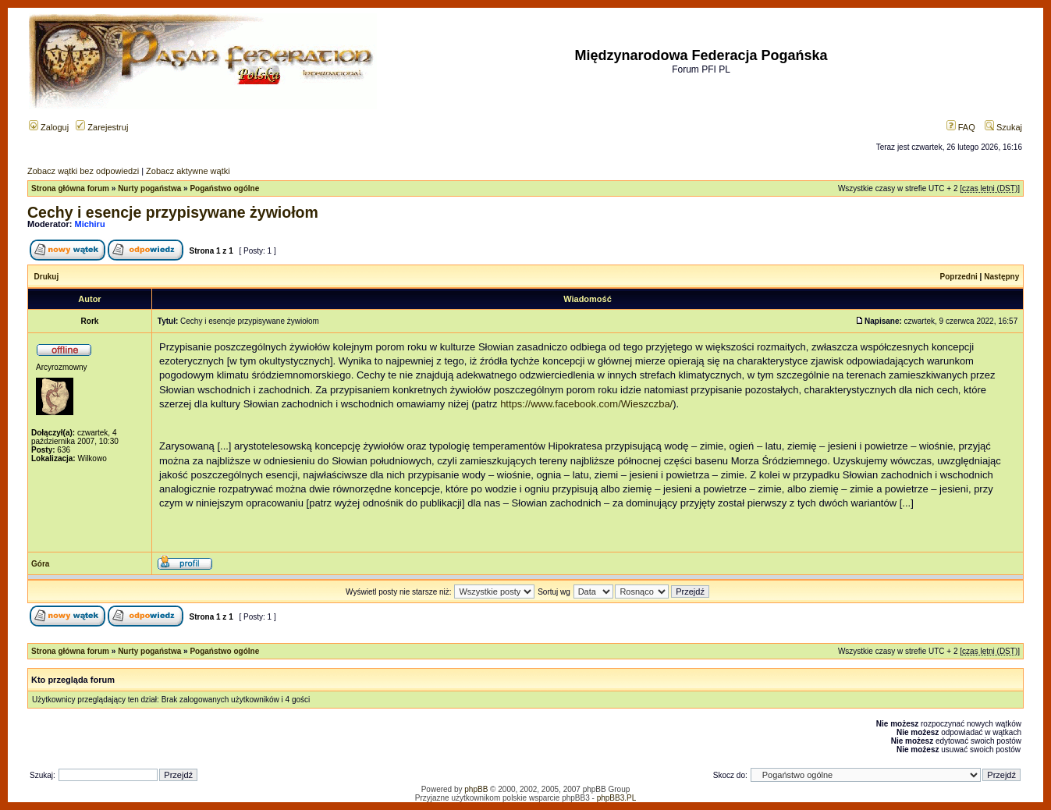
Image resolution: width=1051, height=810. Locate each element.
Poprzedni (959, 276)
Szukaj (1003, 127)
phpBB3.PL (617, 798)
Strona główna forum (70, 188)
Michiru (90, 224)
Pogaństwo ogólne (224, 188)
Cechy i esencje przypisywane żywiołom (172, 212)
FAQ (960, 127)
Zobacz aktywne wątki (188, 171)
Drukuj (46, 276)
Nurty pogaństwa (149, 188)
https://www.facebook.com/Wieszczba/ (586, 404)
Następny (1001, 276)
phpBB (476, 789)
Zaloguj (49, 127)
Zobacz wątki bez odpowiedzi (83, 171)
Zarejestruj (102, 127)
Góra (40, 564)
